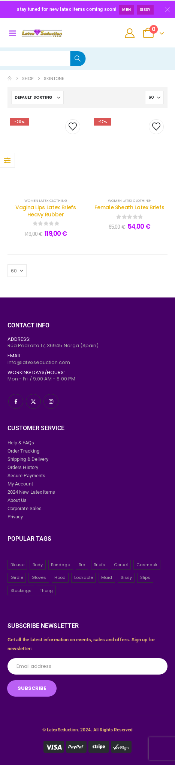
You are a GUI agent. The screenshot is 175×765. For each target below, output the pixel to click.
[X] (33, 401)
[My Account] (130, 33)
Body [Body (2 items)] (38, 565)
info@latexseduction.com (38, 362)
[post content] (45, 153)
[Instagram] (50, 401)
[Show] (154, 97)
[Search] (77, 58)
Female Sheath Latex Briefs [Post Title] (129, 207)
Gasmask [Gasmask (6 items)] (146, 565)
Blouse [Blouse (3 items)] (17, 565)
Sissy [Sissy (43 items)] (126, 577)
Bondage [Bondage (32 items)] (60, 565)
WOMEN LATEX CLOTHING (45, 200)
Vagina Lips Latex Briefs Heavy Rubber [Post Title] (45, 211)
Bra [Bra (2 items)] (82, 565)
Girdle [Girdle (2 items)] (16, 577)
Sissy (145, 9)
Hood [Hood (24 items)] (60, 577)
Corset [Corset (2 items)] (121, 565)
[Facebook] (15, 401)
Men (126, 9)
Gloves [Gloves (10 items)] (38, 577)
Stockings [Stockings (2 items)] (20, 590)
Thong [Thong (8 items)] (46, 590)
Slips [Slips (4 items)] (145, 577)
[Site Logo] (42, 33)
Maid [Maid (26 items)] (106, 577)
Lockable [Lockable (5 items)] (83, 577)
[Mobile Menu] (12, 33)
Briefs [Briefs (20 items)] (99, 565)
